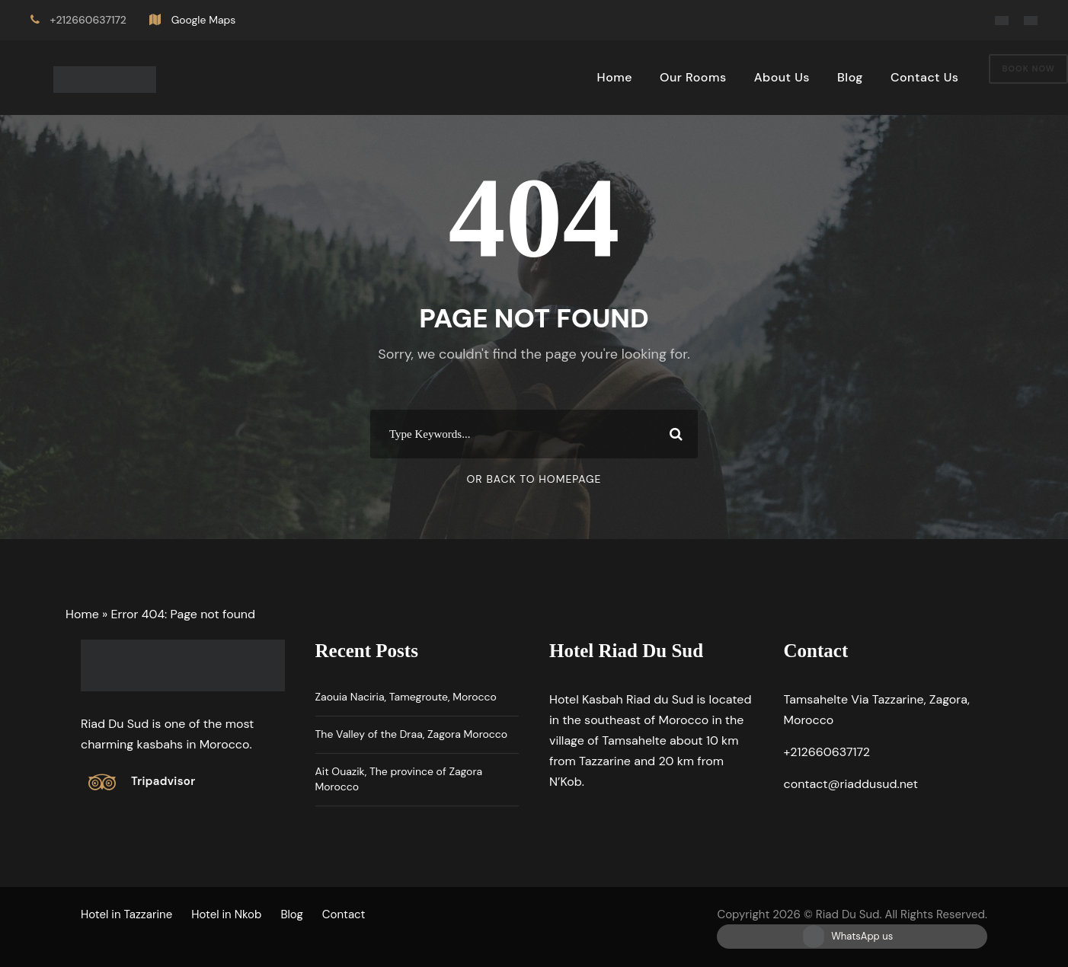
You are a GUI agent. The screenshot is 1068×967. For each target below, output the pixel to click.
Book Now (1028, 68)
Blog (850, 77)
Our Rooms (693, 77)
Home (614, 77)
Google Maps (203, 20)
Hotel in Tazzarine (126, 914)
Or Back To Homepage (534, 479)
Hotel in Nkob (226, 914)
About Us (782, 77)
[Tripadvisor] (142, 782)
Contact (344, 914)
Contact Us (925, 77)
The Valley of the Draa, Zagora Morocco (411, 734)
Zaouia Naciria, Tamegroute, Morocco (406, 697)
